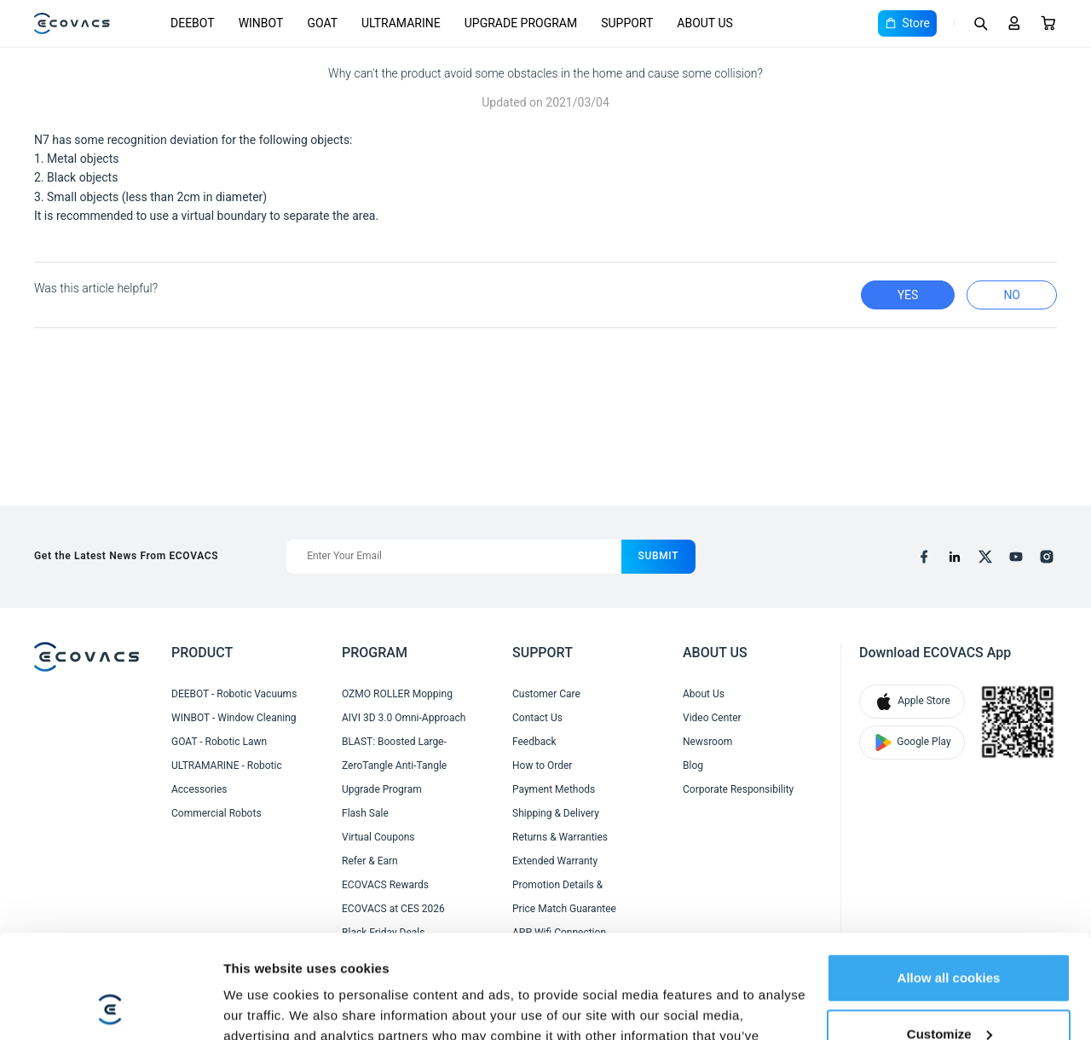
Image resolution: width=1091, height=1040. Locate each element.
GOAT (322, 23)
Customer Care (546, 694)
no (1011, 295)
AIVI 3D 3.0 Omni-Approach (403, 718)
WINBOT (261, 23)
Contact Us (537, 718)
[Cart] (1048, 23)
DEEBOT (192, 23)
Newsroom (707, 742)
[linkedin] (954, 556)
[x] (985, 556)
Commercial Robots (216, 813)
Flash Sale (365, 813)
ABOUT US (705, 23)
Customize (949, 936)
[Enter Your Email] (453, 557)
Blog (693, 765)
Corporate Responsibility (738, 789)
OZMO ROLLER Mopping (397, 694)
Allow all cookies (949, 881)
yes (908, 295)
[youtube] (1016, 556)
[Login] (1014, 23)
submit (658, 556)
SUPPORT (627, 23)
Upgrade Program (382, 789)
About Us (703, 694)
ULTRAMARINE (401, 23)
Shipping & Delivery (555, 813)
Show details (263, 1006)
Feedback (534, 742)
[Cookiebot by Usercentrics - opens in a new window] (110, 1007)
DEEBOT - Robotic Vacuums (234, 694)
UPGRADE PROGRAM (521, 23)
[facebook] (924, 556)
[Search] (980, 23)
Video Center (712, 718)
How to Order (542, 765)
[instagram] (1046, 556)
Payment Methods (553, 789)
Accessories (199, 789)
